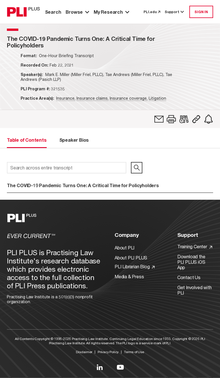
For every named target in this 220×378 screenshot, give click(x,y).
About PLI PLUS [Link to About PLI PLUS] (131, 257)
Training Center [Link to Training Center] (194, 246)
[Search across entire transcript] (66, 167)
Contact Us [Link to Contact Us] (189, 277)
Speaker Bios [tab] (74, 140)
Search (53, 12)
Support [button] (175, 12)
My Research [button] (111, 12)
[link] (159, 119)
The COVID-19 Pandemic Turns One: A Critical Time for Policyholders (83, 185)
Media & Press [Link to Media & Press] (129, 276)
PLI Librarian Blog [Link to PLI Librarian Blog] (135, 266)
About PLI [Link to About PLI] (124, 247)
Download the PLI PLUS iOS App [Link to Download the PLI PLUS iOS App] (191, 262)
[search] (136, 167)
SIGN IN (201, 12)
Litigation (157, 98)
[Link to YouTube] (120, 367)
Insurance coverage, (129, 98)
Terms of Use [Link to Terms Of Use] (134, 352)
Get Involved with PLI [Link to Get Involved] (194, 290)
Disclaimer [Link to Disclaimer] (84, 352)
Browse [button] (77, 12)
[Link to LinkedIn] (99, 367)
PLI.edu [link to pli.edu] (152, 12)
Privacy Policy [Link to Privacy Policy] (108, 352)
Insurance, (65, 98)
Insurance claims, (92, 98)
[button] (171, 119)
